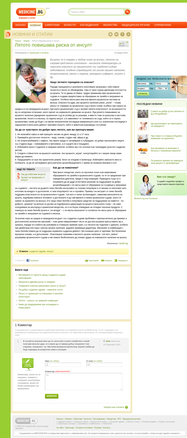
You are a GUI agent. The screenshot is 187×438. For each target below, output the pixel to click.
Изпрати (108, 260)
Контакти (106, 428)
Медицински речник (136, 25)
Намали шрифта (127, 45)
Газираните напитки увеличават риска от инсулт (42, 286)
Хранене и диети (81, 422)
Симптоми (52, 25)
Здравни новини (64, 422)
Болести (70, 25)
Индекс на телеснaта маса (156, 78)
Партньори (69, 428)
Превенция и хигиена (39, 53)
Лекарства (110, 25)
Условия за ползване (84, 428)
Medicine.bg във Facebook (145, 198)
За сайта (60, 428)
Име (47, 361)
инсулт (50, 251)
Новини (26, 41)
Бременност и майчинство (89, 424)
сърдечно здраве (37, 251)
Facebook (32, 260)
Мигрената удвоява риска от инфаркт (37, 282)
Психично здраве (149, 422)
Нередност (123, 260)
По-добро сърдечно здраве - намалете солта (41, 289)
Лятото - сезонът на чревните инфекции (38, 300)
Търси (127, 11)
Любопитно (107, 424)
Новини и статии (32, 34)
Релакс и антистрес (167, 422)
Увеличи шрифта (127, 42)
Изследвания (89, 25)
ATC (119, 419)
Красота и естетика (99, 422)
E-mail (89, 361)
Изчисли (143, 94)
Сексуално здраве (116, 422)
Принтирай (93, 260)
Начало (20, 25)
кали (108, 341)
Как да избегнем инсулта (33, 174)
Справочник (162, 25)
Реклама (97, 428)
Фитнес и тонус (133, 422)
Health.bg (123, 243)
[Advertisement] (99, 293)
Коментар (50, 371)
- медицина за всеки (31, 13)
